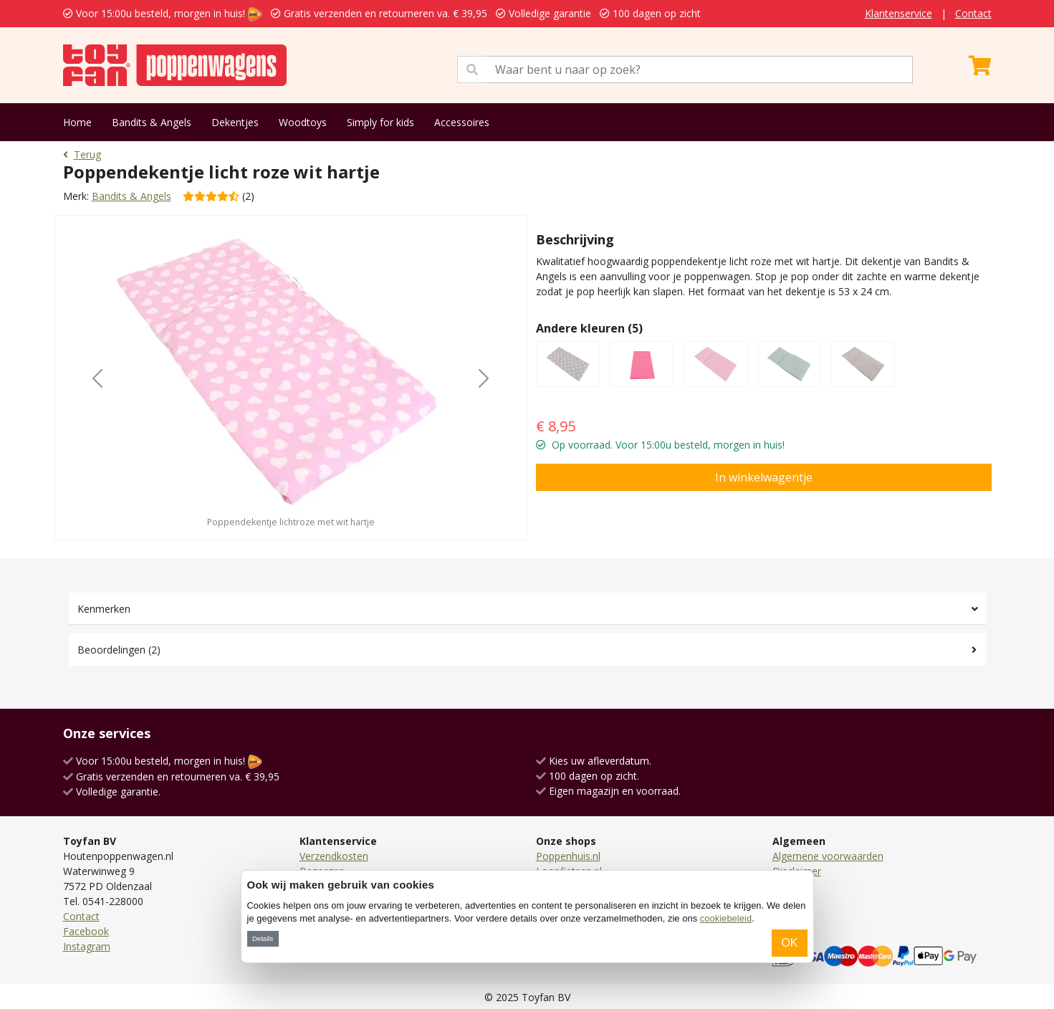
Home (77, 122)
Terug (82, 154)
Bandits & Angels (151, 122)
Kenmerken (103, 609)
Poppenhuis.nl (568, 856)
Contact (973, 13)
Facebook (86, 931)
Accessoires (461, 122)
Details (262, 938)
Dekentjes (235, 122)
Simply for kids (380, 122)
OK (789, 943)
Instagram (86, 946)
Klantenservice (898, 13)
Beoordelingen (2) (119, 649)
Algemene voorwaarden (827, 856)
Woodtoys (303, 122)
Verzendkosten (334, 856)
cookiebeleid (726, 918)
